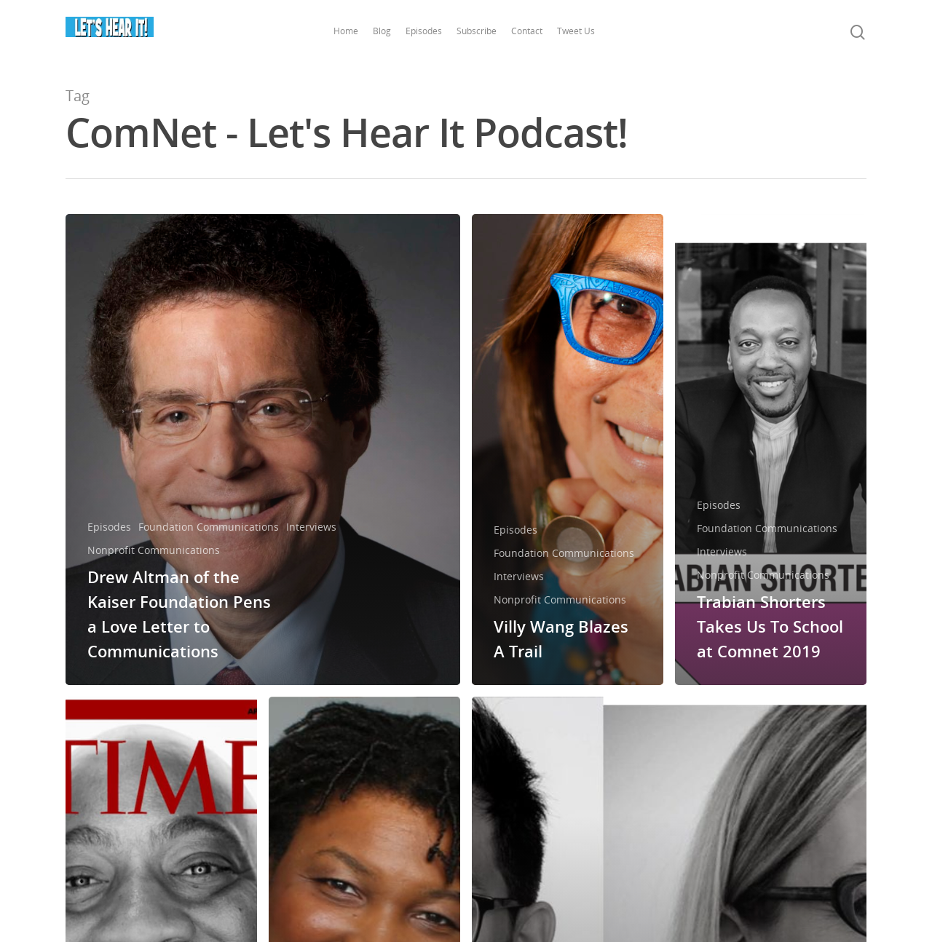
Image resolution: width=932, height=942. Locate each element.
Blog (384, 31)
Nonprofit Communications (153, 550)
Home (348, 31)
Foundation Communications (208, 527)
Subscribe (479, 31)
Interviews (311, 527)
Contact (529, 31)
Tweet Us (578, 31)
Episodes (426, 31)
